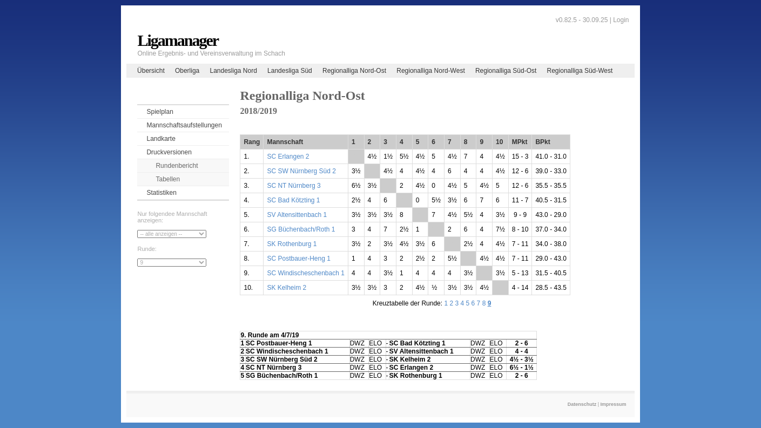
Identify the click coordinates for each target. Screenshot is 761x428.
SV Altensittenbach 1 (297, 215)
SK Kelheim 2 (286, 287)
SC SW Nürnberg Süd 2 (301, 171)
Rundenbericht (177, 165)
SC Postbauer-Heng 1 (298, 258)
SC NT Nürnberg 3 (293, 185)
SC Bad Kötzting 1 (293, 200)
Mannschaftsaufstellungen (183, 125)
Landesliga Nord (233, 70)
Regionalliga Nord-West (430, 70)
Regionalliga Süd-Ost (505, 70)
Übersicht (151, 70)
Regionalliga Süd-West (580, 70)
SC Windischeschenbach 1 (305, 273)
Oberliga (187, 70)
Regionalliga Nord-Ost (354, 70)
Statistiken (161, 192)
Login (621, 20)
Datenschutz (582, 404)
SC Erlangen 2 (288, 156)
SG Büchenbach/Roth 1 (301, 229)
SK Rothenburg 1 (291, 244)
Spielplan (159, 112)
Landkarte (160, 138)
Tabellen (168, 179)
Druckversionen (168, 152)
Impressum (614, 404)
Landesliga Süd (289, 70)
